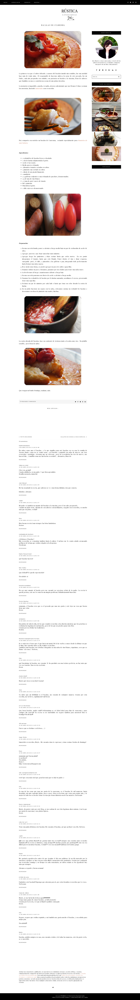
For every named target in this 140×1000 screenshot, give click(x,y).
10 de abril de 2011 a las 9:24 (29, 587)
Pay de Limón (106, 154)
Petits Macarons (26, 436)
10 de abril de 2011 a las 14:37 (29, 752)
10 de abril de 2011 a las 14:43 (29, 774)
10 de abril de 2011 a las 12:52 (29, 660)
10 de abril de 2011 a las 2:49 (29, 484)
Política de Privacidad (58, 997)
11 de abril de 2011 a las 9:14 (29, 914)
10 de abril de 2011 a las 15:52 (29, 806)
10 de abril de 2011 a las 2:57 (29, 502)
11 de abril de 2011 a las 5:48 (29, 894)
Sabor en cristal (23, 465)
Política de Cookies (83, 997)
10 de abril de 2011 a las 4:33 (29, 520)
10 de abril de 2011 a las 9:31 (29, 603)
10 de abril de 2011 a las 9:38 (29, 620)
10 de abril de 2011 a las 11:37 (29, 640)
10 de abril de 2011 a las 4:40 (29, 536)
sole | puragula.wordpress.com (28, 772)
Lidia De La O (23, 822)
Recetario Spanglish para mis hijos (29, 638)
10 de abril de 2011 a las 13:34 (29, 725)
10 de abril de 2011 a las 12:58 (29, 677)
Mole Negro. (106, 138)
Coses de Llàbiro (24, 893)
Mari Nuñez (22, 567)
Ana (20, 786)
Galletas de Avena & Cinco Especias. (73, 436)
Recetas (36, 2)
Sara (20, 690)
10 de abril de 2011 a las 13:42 (29, 739)
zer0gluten (22, 619)
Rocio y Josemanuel (24, 804)
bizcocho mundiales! (25, 585)
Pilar (20, 658)
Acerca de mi (16, 2)
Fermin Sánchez (23, 601)
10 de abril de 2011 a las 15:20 (29, 788)
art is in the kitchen (24, 705)
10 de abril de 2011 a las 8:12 (29, 569)
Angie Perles (23, 737)
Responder (22, 459)
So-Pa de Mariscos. (106, 93)
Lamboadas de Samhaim (26, 534)
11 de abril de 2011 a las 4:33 (29, 878)
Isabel (21, 500)
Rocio (20, 751)
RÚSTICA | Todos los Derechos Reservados (73, 996)
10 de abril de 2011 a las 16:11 (29, 823)
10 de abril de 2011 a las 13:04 (29, 691)
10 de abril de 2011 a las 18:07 (29, 855)
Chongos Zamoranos (106, 124)
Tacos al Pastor (106, 109)
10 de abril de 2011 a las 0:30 (29, 467)
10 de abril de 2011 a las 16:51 (29, 837)
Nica (20, 518)
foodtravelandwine (24, 445)
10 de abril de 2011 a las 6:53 (29, 555)
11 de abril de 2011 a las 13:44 (29, 934)
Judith (21, 836)
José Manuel (23, 483)
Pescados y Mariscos (28, 401)
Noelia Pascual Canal (25, 554)
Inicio (5, 2)
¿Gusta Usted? (23, 676)
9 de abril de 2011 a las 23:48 (29, 447)
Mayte (21, 853)
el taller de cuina (24, 877)
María (20, 932)
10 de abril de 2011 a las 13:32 (29, 707)
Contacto (27, 2)
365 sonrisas (22, 723)
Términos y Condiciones (70, 997)
